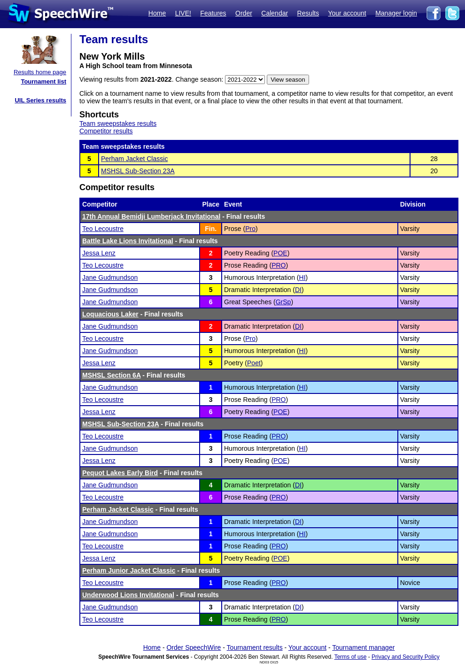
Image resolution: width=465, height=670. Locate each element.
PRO (278, 265)
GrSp (283, 302)
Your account (347, 13)
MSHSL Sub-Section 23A (138, 171)
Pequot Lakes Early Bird (120, 473)
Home (157, 13)
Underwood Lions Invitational (128, 595)
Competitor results (106, 131)
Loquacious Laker (110, 314)
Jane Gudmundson (110, 277)
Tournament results (255, 647)
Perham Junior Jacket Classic (128, 570)
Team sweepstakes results (117, 123)
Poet (254, 363)
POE (280, 253)
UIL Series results (40, 100)
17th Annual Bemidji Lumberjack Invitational (151, 216)
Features (213, 13)
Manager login (396, 13)
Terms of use (350, 657)
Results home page (40, 72)
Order (243, 13)
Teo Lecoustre (103, 228)
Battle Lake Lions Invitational (127, 241)
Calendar (274, 13)
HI (302, 277)
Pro (250, 228)
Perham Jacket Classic (134, 158)
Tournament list (43, 81)
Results (308, 13)
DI (298, 289)
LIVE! (183, 13)
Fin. (211, 228)
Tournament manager (363, 647)
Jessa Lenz (99, 253)
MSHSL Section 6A (111, 375)
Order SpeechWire (193, 647)
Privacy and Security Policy (406, 657)
